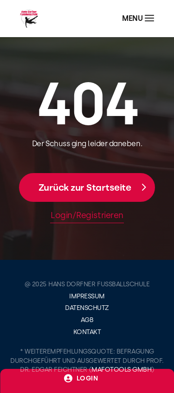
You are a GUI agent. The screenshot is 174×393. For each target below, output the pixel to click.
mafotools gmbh (121, 370)
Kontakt (87, 332)
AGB (87, 320)
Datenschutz (87, 308)
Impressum (87, 296)
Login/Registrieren (87, 215)
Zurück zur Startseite (85, 187)
